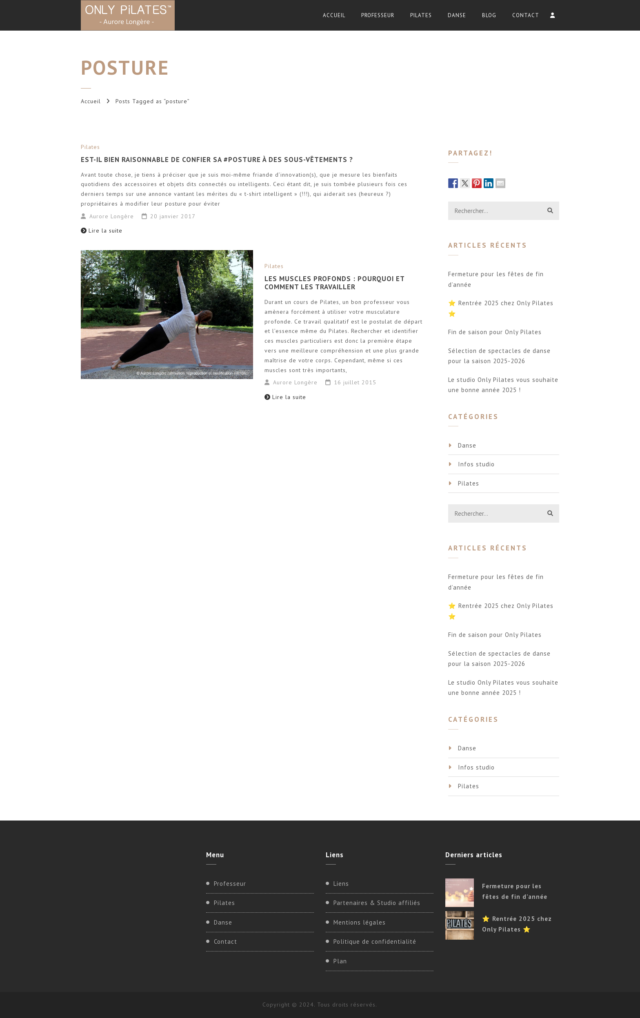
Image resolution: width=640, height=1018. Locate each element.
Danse (457, 15)
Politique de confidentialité (374, 941)
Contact (525, 15)
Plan (340, 961)
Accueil (334, 15)
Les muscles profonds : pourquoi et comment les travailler (334, 282)
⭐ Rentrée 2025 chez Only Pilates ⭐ (500, 308)
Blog (489, 15)
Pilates (421, 15)
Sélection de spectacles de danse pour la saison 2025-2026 (499, 356)
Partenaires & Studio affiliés (376, 903)
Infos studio (476, 464)
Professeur (377, 15)
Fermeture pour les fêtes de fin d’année (496, 279)
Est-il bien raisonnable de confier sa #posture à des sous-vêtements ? (217, 159)
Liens (341, 883)
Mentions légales (359, 922)
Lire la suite (101, 230)
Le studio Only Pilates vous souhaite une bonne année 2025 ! (503, 385)
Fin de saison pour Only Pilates (495, 332)
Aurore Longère (111, 216)
